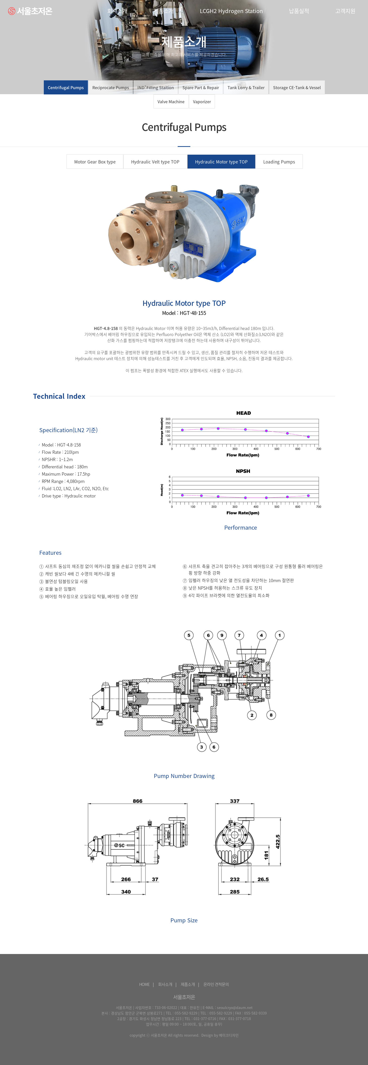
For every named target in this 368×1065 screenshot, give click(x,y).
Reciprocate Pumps (110, 87)
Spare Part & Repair (200, 87)
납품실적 (299, 11)
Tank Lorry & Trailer (246, 87)
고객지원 (345, 11)
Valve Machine (171, 101)
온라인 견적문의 (216, 984)
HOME (144, 984)
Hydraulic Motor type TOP (221, 161)
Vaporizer (202, 101)
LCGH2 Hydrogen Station (231, 11)
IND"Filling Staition (155, 87)
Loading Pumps (279, 161)
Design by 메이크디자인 (220, 1035)
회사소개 (117, 11)
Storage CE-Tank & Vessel (297, 87)
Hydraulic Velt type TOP (155, 161)
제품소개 (164, 11)
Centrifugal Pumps (66, 87)
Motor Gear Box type (95, 161)
